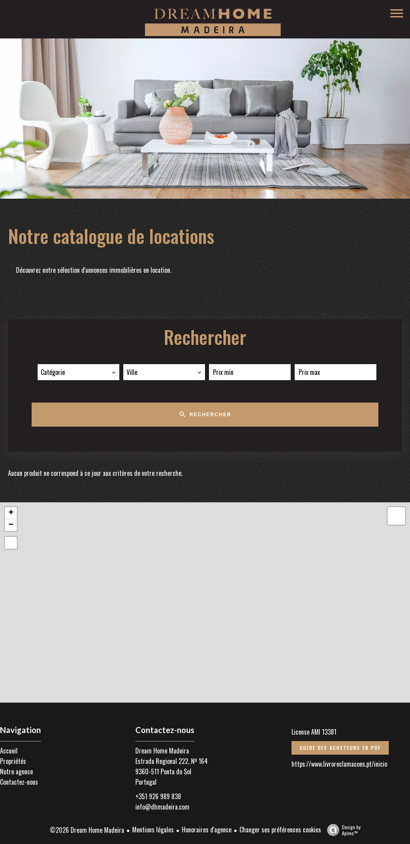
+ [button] (11, 513)
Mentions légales (153, 829)
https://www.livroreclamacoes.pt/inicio (339, 764)
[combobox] (78, 372)
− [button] (11, 525)
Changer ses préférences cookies (280, 829)
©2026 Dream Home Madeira (87, 830)
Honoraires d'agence (206, 829)
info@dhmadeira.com (162, 807)
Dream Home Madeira (162, 750)
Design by (342, 830)
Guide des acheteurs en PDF (340, 747)
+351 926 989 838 (158, 796)
